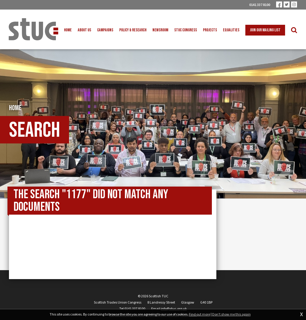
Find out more (199, 314)
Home (15, 108)
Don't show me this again (231, 314)
